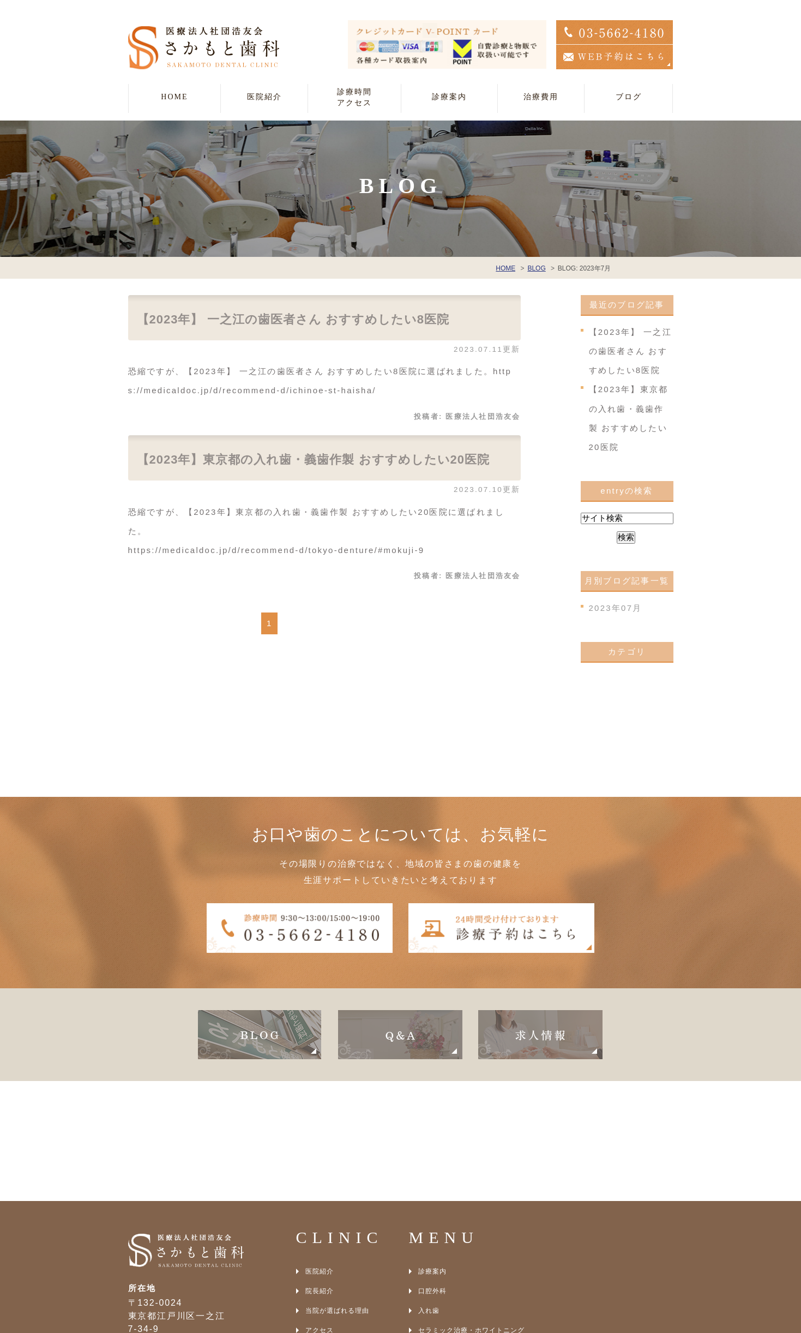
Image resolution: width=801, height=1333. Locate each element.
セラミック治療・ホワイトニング (471, 1210)
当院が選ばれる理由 (337, 1190)
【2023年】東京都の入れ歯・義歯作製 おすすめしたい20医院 (313, 459)
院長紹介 (319, 1171)
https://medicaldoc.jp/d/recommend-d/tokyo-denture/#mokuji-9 (276, 550)
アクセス (319, 1210)
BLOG (315, 1230)
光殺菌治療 (436, 1249)
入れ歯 (428, 1190)
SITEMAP (321, 1249)
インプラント (439, 1230)
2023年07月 (615, 608)
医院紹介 (319, 1151)
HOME (174, 97)
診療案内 (432, 1151)
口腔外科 (432, 1171)
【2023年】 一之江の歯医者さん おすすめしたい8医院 (293, 319)
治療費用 (540, 97)
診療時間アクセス (354, 97)
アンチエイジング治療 (453, 1269)
